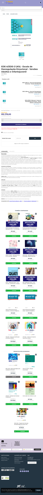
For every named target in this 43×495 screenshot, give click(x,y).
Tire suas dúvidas (32, 462)
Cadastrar (37, 449)
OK (35, 138)
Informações (4, 151)
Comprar (11, 236)
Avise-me (11, 377)
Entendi (38, 490)
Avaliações (11, 151)
